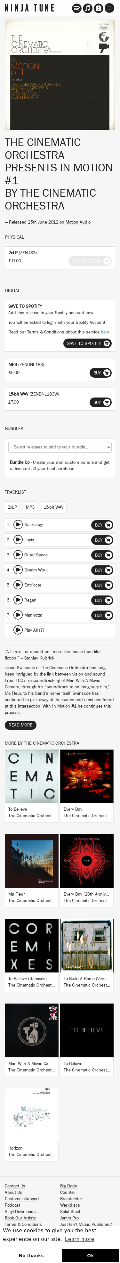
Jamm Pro (69, 1218)
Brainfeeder (71, 1199)
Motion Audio (78, 222)
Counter (67, 1192)
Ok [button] (90, 1255)
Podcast (12, 1205)
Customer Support (22, 1199)
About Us (13, 1192)
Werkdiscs (70, 1205)
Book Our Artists (20, 1218)
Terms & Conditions (23, 1224)
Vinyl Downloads (20, 1212)
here (105, 332)
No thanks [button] (31, 1255)
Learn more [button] (79, 1239)
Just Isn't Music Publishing (86, 1224)
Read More (21, 725)
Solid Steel (70, 1212)
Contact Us (15, 1186)
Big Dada (68, 1186)
